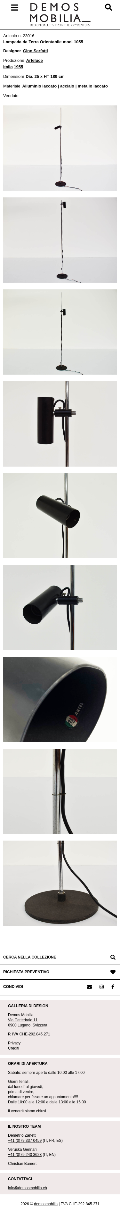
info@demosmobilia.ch (27, 1188)
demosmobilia (46, 1204)
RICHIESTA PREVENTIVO (26, 972)
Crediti (13, 1048)
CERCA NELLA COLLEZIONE (29, 957)
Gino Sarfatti (35, 50)
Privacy (14, 1043)
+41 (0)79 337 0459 (25, 1140)
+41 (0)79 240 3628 (25, 1154)
